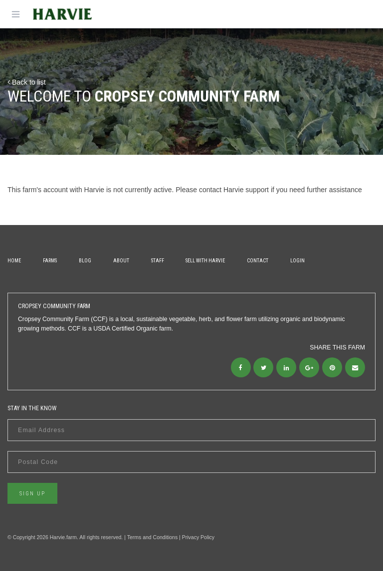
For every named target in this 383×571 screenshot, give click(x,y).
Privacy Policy (198, 537)
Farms (50, 260)
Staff (157, 260)
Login (297, 260)
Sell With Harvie (205, 260)
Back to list (26, 82)
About (121, 260)
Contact (257, 260)
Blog (85, 260)
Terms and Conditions (152, 537)
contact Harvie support (234, 190)
